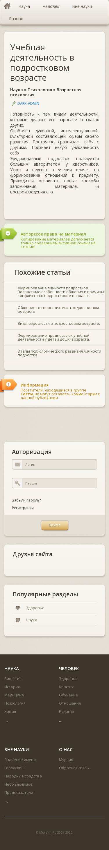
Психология (40, 89)
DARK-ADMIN (28, 103)
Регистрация (23, 507)
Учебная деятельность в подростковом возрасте (42, 62)
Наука (16, 89)
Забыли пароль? (26, 500)
